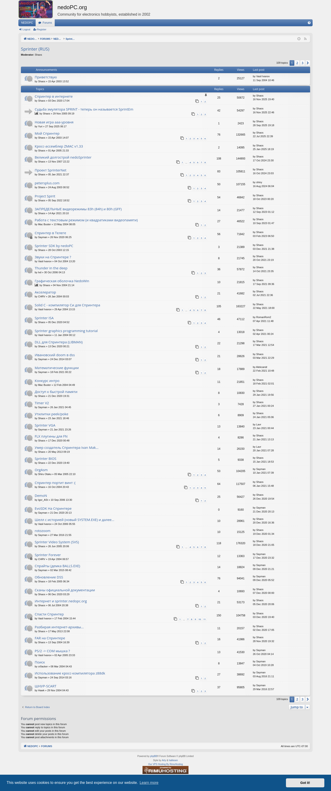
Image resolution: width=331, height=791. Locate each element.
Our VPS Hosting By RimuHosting (165, 764)
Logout (26, 29)
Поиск (40, 662)
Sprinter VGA (45, 425)
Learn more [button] (149, 783)
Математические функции (57, 367)
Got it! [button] (305, 783)
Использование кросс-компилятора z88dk (70, 673)
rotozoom (43, 530)
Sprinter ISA (44, 318)
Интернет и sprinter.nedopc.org (61, 601)
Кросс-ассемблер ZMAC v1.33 (59, 146)
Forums (47, 22)
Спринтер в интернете (54, 96)
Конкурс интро (47, 380)
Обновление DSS (49, 577)
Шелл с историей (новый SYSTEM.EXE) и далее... (74, 519)
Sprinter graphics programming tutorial (66, 330)
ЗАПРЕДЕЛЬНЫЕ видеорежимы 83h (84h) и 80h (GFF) (78, 209)
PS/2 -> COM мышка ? (52, 651)
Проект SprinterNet (50, 170)
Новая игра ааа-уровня (54, 122)
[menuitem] (309, 22)
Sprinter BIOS (45, 458)
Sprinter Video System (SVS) (57, 542)
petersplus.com (47, 183)
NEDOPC (27, 22)
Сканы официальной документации (65, 590)
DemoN (41, 495)
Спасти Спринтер (49, 614)
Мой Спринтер (47, 133)
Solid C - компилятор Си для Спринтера (67, 305)
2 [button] (297, 63)
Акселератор (45, 292)
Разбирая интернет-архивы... (59, 627)
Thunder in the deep (51, 268)
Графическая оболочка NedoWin (62, 281)
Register (41, 29)
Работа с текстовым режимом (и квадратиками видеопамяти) (86, 220)
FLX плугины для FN (51, 436)
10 (199, 619)
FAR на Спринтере (50, 638)
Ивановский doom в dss (55, 355)
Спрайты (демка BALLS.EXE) (57, 565)
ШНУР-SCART (45, 686)
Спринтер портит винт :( (55, 482)
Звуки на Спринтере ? (53, 257)
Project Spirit (45, 196)
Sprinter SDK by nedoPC (54, 245)
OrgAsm (41, 469)
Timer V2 (42, 403)
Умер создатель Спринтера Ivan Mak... (66, 447)
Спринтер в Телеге (50, 232)
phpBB (153, 756)
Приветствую (46, 77)
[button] (307, 63)
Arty (164, 760)
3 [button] (302, 63)
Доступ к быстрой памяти (56, 391)
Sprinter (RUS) (35, 49)
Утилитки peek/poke (51, 414)
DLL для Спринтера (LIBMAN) (59, 342)
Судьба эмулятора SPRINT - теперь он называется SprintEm (84, 109)
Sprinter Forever (48, 554)
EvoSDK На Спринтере (53, 508)
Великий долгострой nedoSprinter (63, 157)
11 (204, 619)
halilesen (173, 760)
